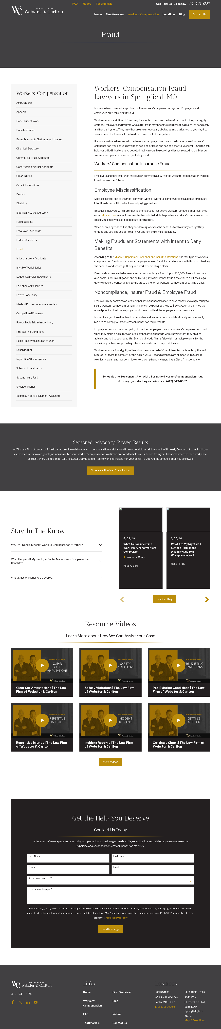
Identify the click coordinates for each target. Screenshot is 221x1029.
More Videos (110, 762)
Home (87, 992)
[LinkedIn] (28, 1002)
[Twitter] (20, 1002)
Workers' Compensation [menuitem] (143, 14)
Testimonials (104, 3)
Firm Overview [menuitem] (115, 14)
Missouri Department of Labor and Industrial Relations (146, 257)
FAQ (75, 3)
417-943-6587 (199, 4)
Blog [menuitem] (182, 14)
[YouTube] (35, 1002)
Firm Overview (121, 992)
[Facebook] (13, 1002)
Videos (86, 3)
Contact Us (199, 14)
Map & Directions (165, 1006)
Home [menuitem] (98, 14)
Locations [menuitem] (169, 14)
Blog (115, 1001)
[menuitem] (44, 102)
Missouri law (108, 215)
